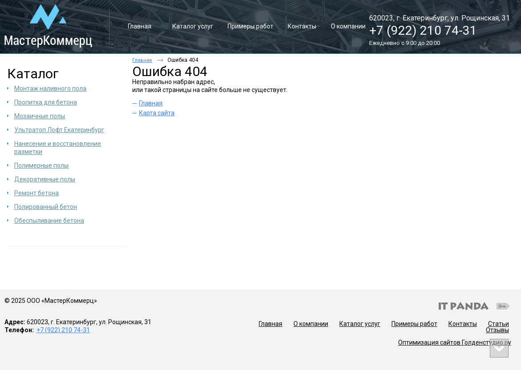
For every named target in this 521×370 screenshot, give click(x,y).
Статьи (498, 323)
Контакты (462, 323)
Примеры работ (414, 323)
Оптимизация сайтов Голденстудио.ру (454, 342)
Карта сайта (157, 113)
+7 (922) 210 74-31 (423, 30)
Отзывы (497, 330)
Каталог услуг (359, 323)
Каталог (33, 73)
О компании (310, 323)
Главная (142, 60)
